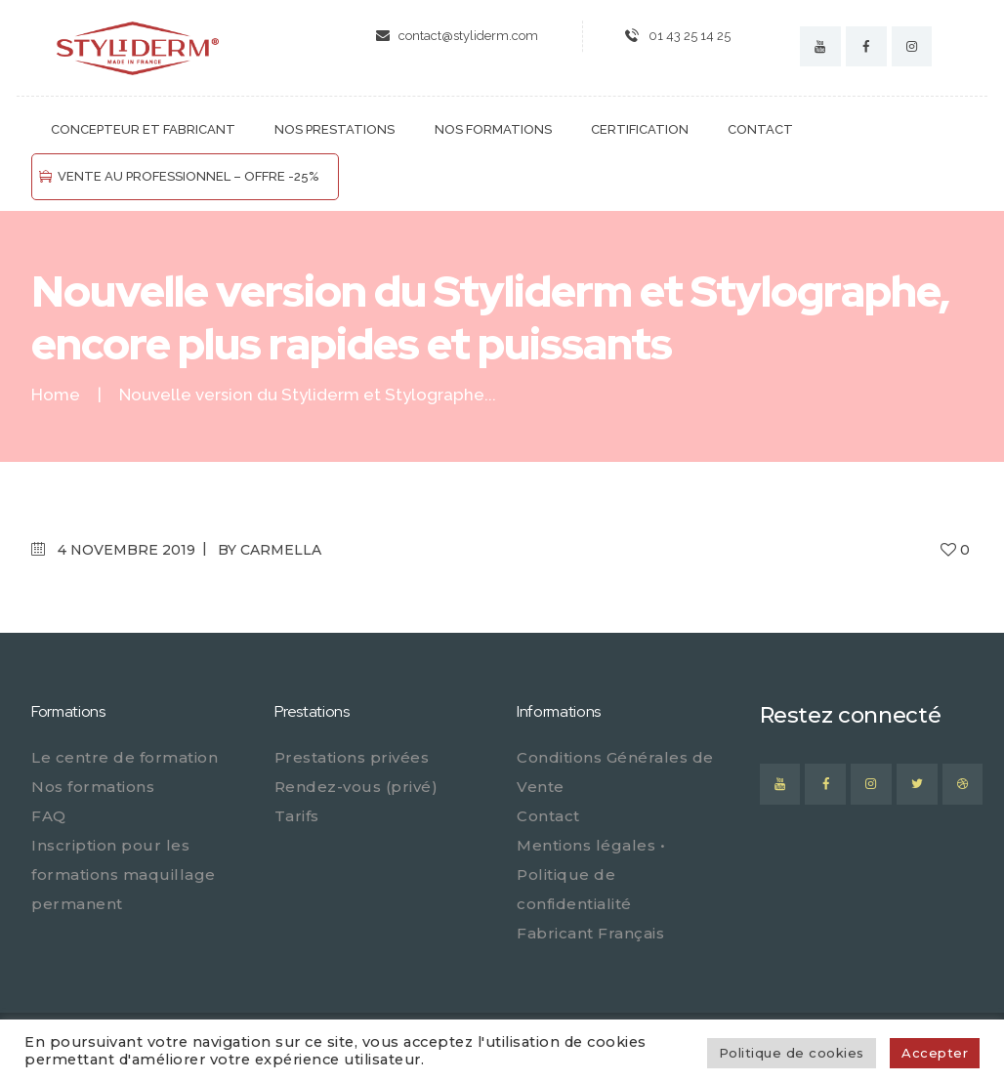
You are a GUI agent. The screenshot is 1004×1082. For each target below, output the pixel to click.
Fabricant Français (590, 933)
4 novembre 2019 (126, 550)
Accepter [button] (934, 1053)
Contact (548, 816)
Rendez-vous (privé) (356, 786)
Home (55, 395)
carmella (280, 550)
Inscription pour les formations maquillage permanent (123, 874)
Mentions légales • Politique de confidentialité (591, 874)
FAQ (48, 816)
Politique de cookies (791, 1053)
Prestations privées (352, 757)
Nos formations (92, 786)
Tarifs (296, 816)
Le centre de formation (124, 757)
